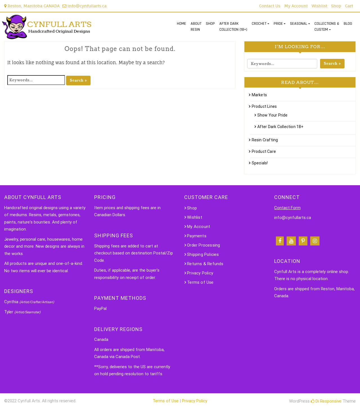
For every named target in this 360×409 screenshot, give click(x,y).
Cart (349, 5)
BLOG (348, 23)
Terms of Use (200, 282)
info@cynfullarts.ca (84, 5)
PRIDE (278, 23)
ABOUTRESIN (196, 26)
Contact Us (269, 5)
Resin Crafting (265, 140)
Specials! (260, 163)
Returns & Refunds (205, 263)
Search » (78, 80)
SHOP (210, 23)
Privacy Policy (200, 273)
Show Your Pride (272, 115)
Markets (259, 95)
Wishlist (319, 5)
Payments (196, 235)
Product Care (264, 151)
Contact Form (287, 207)
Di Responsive (326, 401)
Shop (336, 5)
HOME (181, 23)
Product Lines (264, 106)
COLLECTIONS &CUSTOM (326, 26)
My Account (296, 5)
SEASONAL (298, 23)
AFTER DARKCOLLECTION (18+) (233, 26)
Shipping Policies (203, 254)
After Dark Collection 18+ (280, 126)
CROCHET (259, 23)
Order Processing (203, 245)
